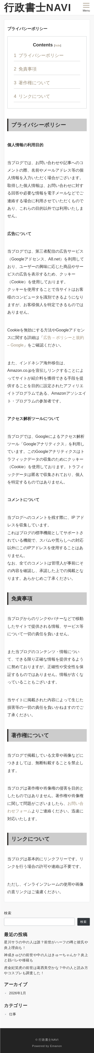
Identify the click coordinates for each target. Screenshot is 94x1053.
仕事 (12, 1014)
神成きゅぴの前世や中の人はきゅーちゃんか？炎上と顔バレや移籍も (46, 957)
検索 (8, 913)
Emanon (56, 1045)
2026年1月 (17, 993)
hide (57, 45)
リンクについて (32, 96)
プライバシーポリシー (39, 55)
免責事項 (25, 69)
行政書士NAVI (37, 7)
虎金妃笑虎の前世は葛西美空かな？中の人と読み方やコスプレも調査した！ (46, 970)
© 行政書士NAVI (46, 1039)
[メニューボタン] (86, 7)
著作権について (32, 82)
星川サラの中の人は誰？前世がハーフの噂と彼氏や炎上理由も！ (46, 944)
